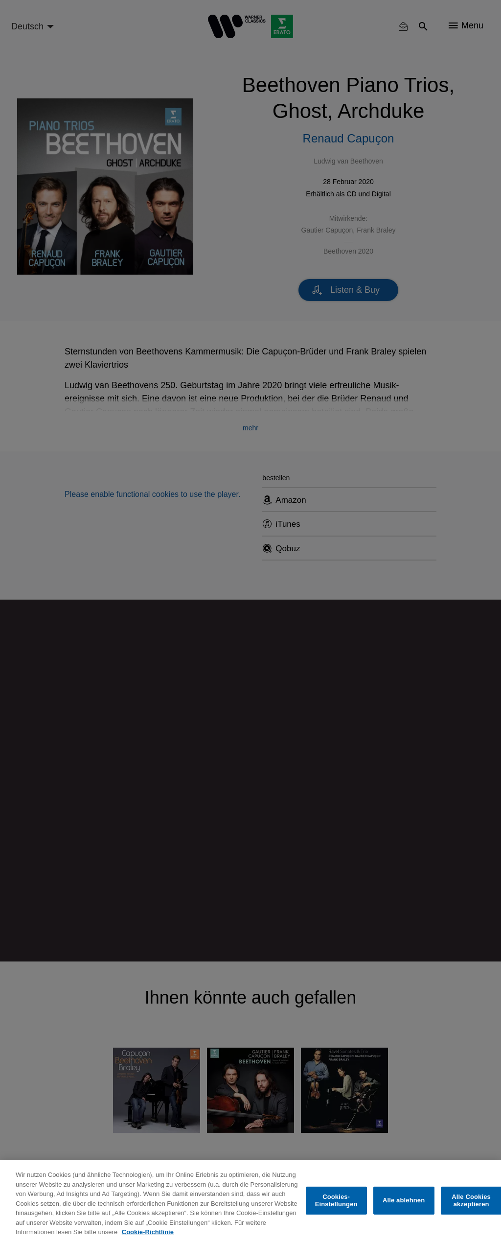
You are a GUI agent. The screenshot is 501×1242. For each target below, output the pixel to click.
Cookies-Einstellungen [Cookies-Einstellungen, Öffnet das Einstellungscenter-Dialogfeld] (336, 1200)
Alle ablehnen (404, 1200)
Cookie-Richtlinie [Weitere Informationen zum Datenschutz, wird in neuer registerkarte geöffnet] (148, 1232)
